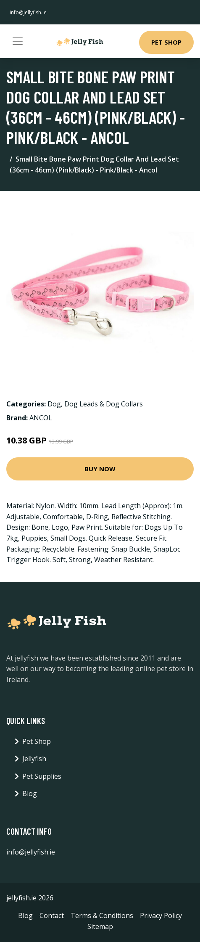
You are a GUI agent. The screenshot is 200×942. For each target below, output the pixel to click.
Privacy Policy (161, 915)
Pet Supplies (41, 776)
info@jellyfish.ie (28, 12)
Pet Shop (166, 42)
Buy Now (100, 468)
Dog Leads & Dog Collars (103, 404)
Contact (51, 915)
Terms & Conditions (102, 915)
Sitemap (100, 926)
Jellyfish (34, 758)
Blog (29, 793)
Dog (54, 404)
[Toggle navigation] (17, 41)
